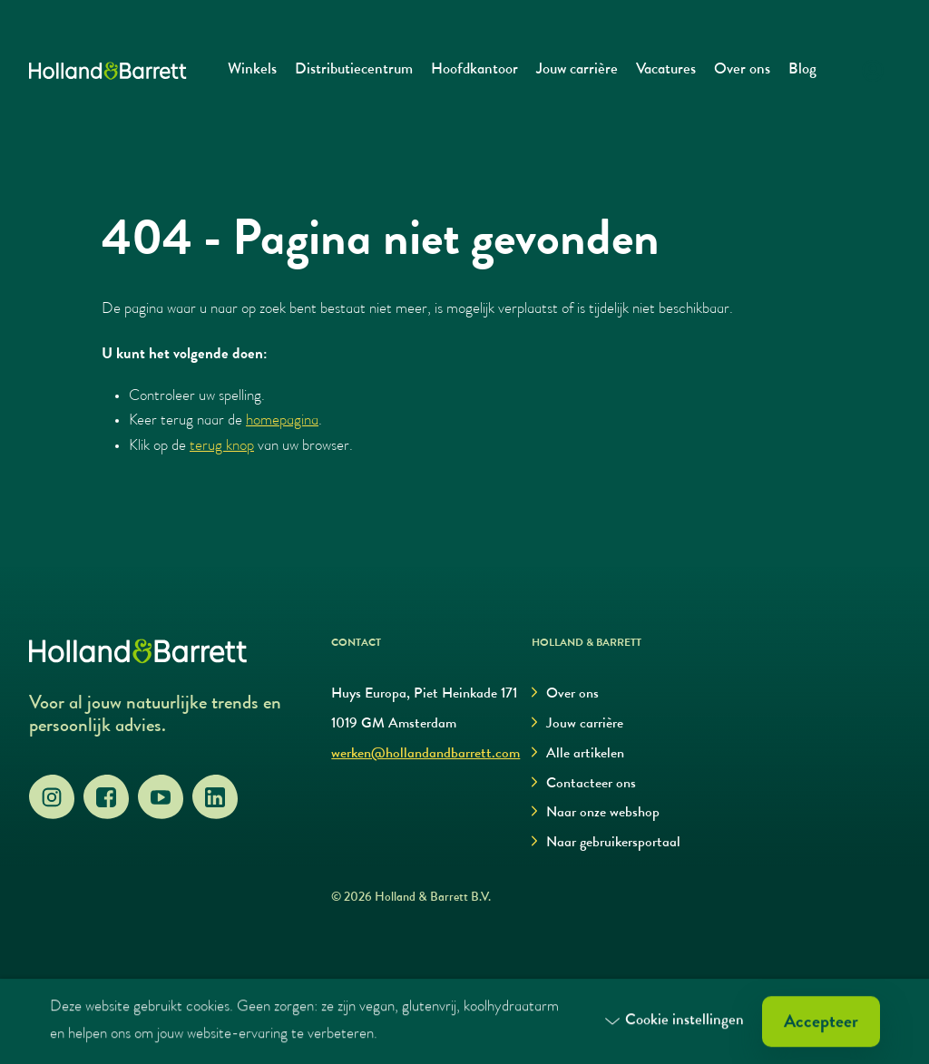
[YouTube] (161, 797)
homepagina (282, 421)
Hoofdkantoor (474, 70)
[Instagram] (52, 797)
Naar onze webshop (596, 813)
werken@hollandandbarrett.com (425, 754)
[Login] (873, 71)
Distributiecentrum (354, 70)
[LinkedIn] (215, 797)
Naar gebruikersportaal (606, 843)
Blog (802, 70)
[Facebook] (106, 797)
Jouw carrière (577, 70)
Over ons (742, 70)
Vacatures (666, 70)
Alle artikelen (578, 754)
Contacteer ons (584, 784)
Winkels (252, 70)
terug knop (222, 446)
